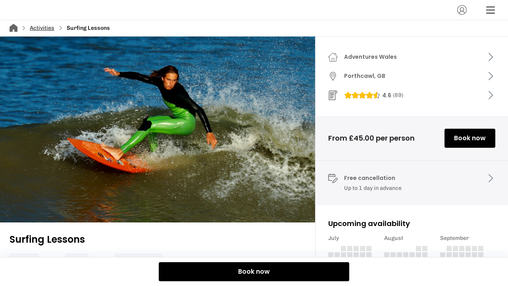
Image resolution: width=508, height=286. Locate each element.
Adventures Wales (370, 57)
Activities (42, 28)
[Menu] (490, 10)
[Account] (462, 10)
